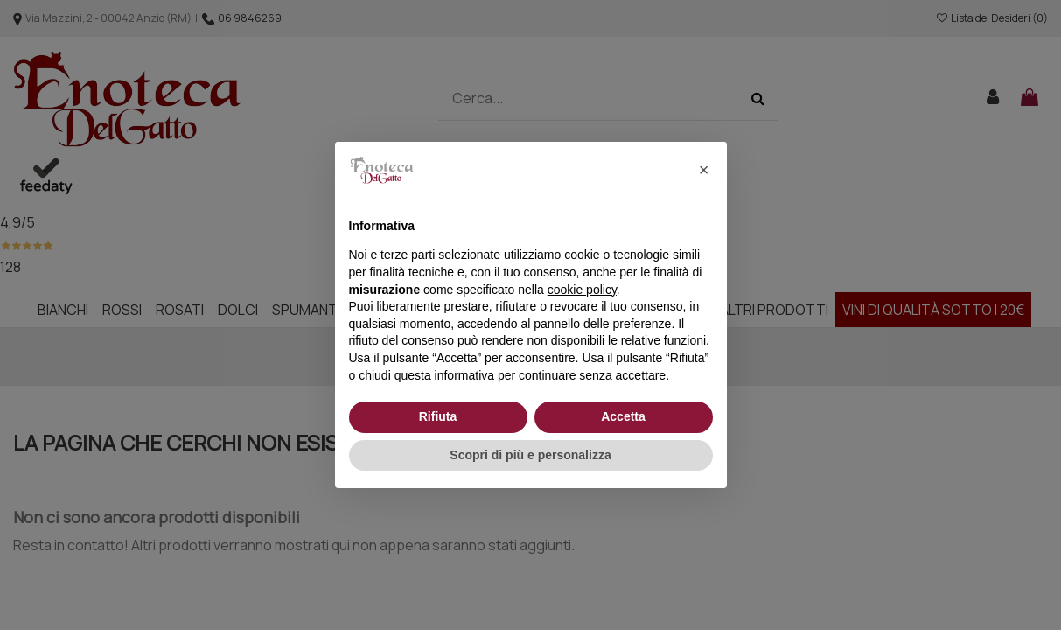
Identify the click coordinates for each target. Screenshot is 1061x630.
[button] (704, 170)
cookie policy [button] (582, 290)
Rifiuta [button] (438, 417)
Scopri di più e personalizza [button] (530, 455)
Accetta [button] (623, 417)
